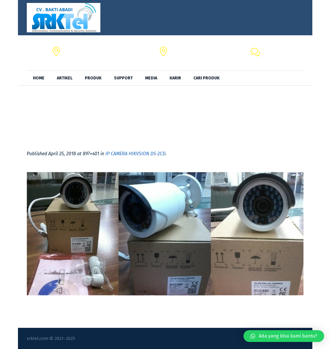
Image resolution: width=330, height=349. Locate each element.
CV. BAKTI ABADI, (81, 49)
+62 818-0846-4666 (283, 56)
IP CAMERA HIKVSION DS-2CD (135, 153)
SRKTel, (178, 49)
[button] (283, 336)
